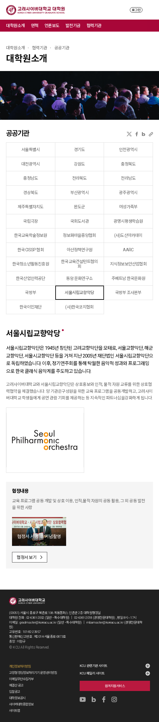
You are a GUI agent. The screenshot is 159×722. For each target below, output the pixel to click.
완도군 (79, 206)
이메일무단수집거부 (21, 679)
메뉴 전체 (153, 26)
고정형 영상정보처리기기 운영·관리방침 (33, 673)
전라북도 (79, 178)
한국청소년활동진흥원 (30, 264)
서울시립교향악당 (79, 292)
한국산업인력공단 (30, 278)
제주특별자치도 (30, 206)
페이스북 (137, 134)
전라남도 (128, 178)
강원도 (79, 164)
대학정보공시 (17, 698)
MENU (150, 10)
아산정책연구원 (79, 249)
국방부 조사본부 (128, 292)
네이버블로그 (143, 134)
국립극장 (30, 221)
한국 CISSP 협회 (30, 249)
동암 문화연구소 (79, 278)
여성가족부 (128, 206)
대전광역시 (30, 164)
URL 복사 (151, 134)
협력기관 (94, 25)
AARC (128, 249)
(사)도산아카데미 (128, 235)
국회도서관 (79, 221)
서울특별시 (30, 149)
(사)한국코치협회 (79, 307)
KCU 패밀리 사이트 (92, 673)
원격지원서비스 (115, 686)
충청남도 (30, 178)
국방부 (30, 292)
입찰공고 (14, 692)
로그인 (136, 10)
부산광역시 (79, 192)
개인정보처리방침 (20, 666)
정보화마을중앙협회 (79, 235)
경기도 (79, 149)
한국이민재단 (30, 307)
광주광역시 (128, 192)
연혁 (34, 25)
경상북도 (30, 192)
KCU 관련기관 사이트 (93, 666)
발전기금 (73, 25)
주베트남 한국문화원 (128, 278)
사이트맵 (14, 711)
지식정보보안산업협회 (128, 264)
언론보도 (52, 25)
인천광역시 (128, 149)
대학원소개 (15, 25)
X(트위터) (129, 134)
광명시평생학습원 (128, 221)
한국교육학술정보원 (30, 235)
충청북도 (128, 164)
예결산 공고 (16, 685)
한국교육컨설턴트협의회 (79, 264)
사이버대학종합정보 (21, 704)
